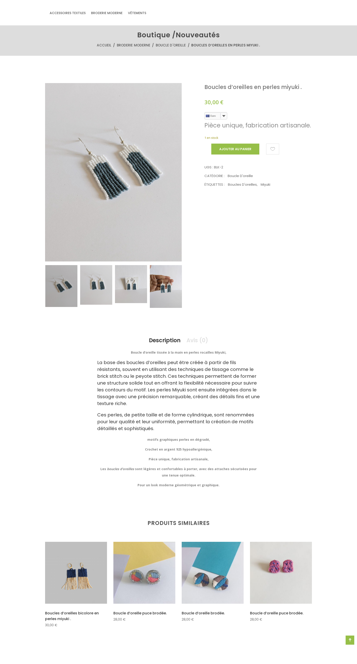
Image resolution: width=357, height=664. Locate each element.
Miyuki (265, 184)
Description (165, 340)
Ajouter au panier (235, 149)
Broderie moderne (106, 13)
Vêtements (137, 13)
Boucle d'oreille (171, 45)
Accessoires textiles (68, 13)
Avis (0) (197, 340)
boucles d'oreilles (242, 184)
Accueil (104, 45)
